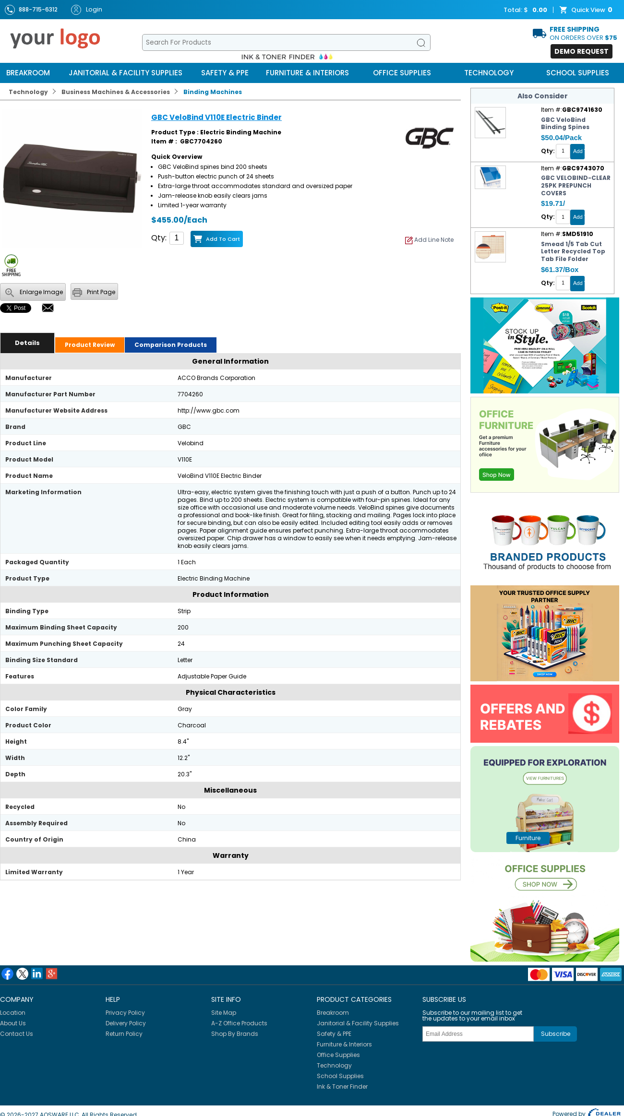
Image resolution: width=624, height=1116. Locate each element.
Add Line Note (429, 240)
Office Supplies (402, 73)
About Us (13, 1023)
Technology (489, 73)
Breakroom (28, 73)
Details (27, 342)
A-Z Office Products (239, 1023)
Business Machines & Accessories (115, 92)
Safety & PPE (225, 73)
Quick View (587, 10)
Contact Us (16, 1034)
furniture (528, 838)
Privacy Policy (125, 1013)
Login (86, 10)
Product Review (90, 345)
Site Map (223, 1013)
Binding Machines (212, 92)
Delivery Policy (126, 1023)
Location (12, 1013)
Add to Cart (223, 239)
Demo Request (581, 51)
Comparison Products (170, 345)
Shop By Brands (234, 1034)
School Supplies (577, 73)
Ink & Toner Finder (342, 1086)
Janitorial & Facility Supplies (125, 73)
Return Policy (124, 1034)
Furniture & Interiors (307, 73)
